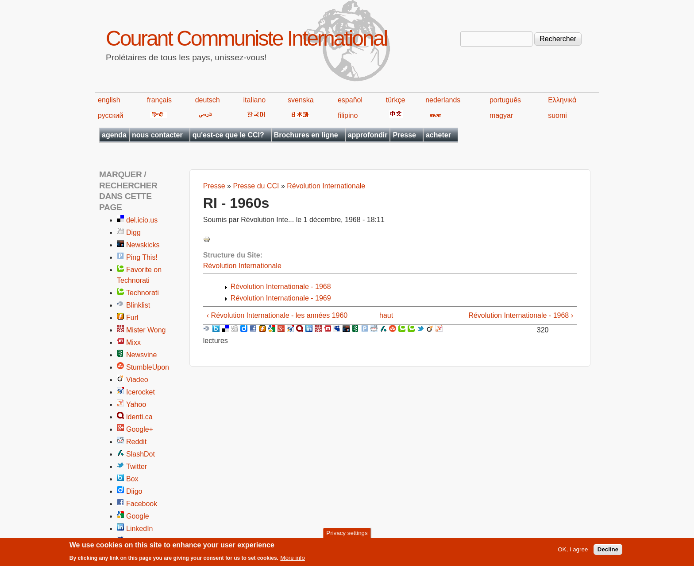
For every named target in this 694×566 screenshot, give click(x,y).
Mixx (133, 342)
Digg (133, 232)
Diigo (134, 491)
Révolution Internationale (326, 186)
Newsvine (141, 355)
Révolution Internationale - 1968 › (520, 315)
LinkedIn (139, 528)
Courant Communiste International (246, 38)
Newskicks (143, 245)
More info (292, 560)
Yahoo (136, 404)
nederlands (442, 100)
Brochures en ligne (306, 135)
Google (137, 516)
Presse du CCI (256, 186)
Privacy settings (346, 535)
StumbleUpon (147, 367)
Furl (132, 317)
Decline (608, 551)
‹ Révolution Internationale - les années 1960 (277, 315)
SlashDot (140, 454)
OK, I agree (573, 551)
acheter (438, 135)
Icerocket (140, 392)
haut (386, 315)
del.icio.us (142, 220)
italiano (254, 100)
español (350, 100)
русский (110, 115)
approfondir (368, 135)
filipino (348, 115)
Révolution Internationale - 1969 (281, 298)
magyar (501, 115)
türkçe (395, 100)
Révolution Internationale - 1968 (281, 286)
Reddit (136, 441)
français (159, 100)
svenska (301, 100)
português (505, 100)
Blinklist (138, 305)
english (109, 100)
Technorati (142, 293)
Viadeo (137, 379)
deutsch (207, 100)
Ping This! (142, 257)
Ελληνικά (562, 100)
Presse (404, 135)
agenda (114, 135)
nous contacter (157, 135)
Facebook (141, 503)
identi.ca (139, 417)
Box (132, 479)
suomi (557, 115)
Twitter (136, 466)
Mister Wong (146, 330)
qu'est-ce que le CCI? (228, 135)
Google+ (139, 429)
